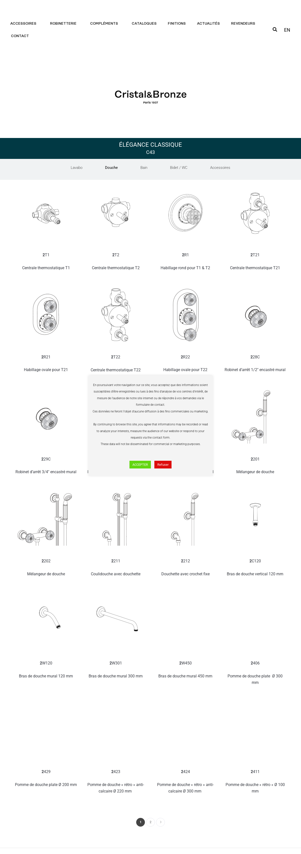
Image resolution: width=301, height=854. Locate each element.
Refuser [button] (163, 464)
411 (255, 781)
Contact (21, 36)
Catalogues (144, 24)
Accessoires (24, 23)
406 (255, 673)
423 (116, 781)
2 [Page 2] (150, 822)
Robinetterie (64, 23)
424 (185, 781)
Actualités (208, 24)
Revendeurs (243, 24)
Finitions (177, 24)
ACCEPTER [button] (140, 464)
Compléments (105, 23)
